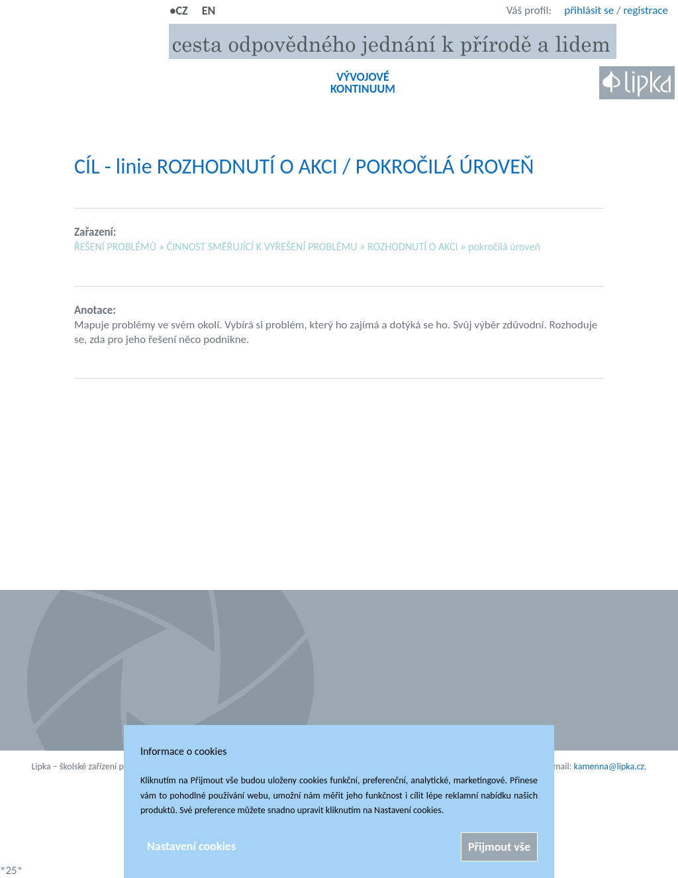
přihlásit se (589, 10)
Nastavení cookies (191, 846)
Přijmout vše (499, 847)
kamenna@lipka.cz (609, 766)
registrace (645, 10)
